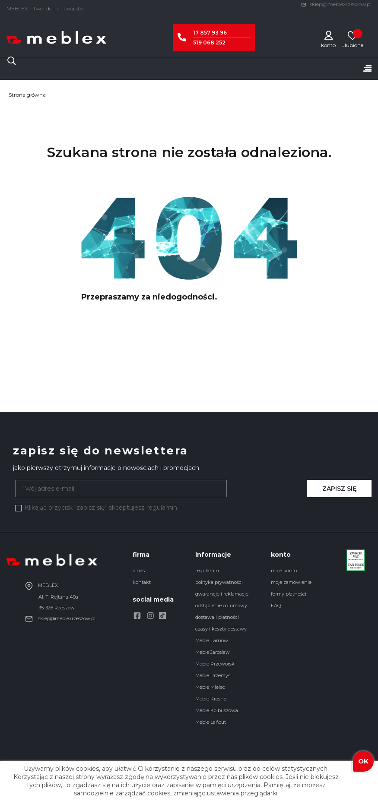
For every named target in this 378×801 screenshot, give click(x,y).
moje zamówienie (291, 582)
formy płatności (288, 594)
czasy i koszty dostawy (221, 629)
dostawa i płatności (217, 617)
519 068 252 (209, 42)
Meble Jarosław (212, 652)
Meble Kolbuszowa (216, 710)
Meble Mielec (210, 687)
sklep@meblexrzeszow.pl (336, 4)
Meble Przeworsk (215, 664)
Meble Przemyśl (213, 675)
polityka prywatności (219, 582)
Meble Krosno (210, 699)
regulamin (207, 571)
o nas (139, 571)
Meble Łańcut (210, 722)
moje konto (284, 571)
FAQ (276, 605)
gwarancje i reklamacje (221, 594)
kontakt (142, 582)
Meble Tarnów (211, 640)
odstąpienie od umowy (221, 605)
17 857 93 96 (210, 32)
